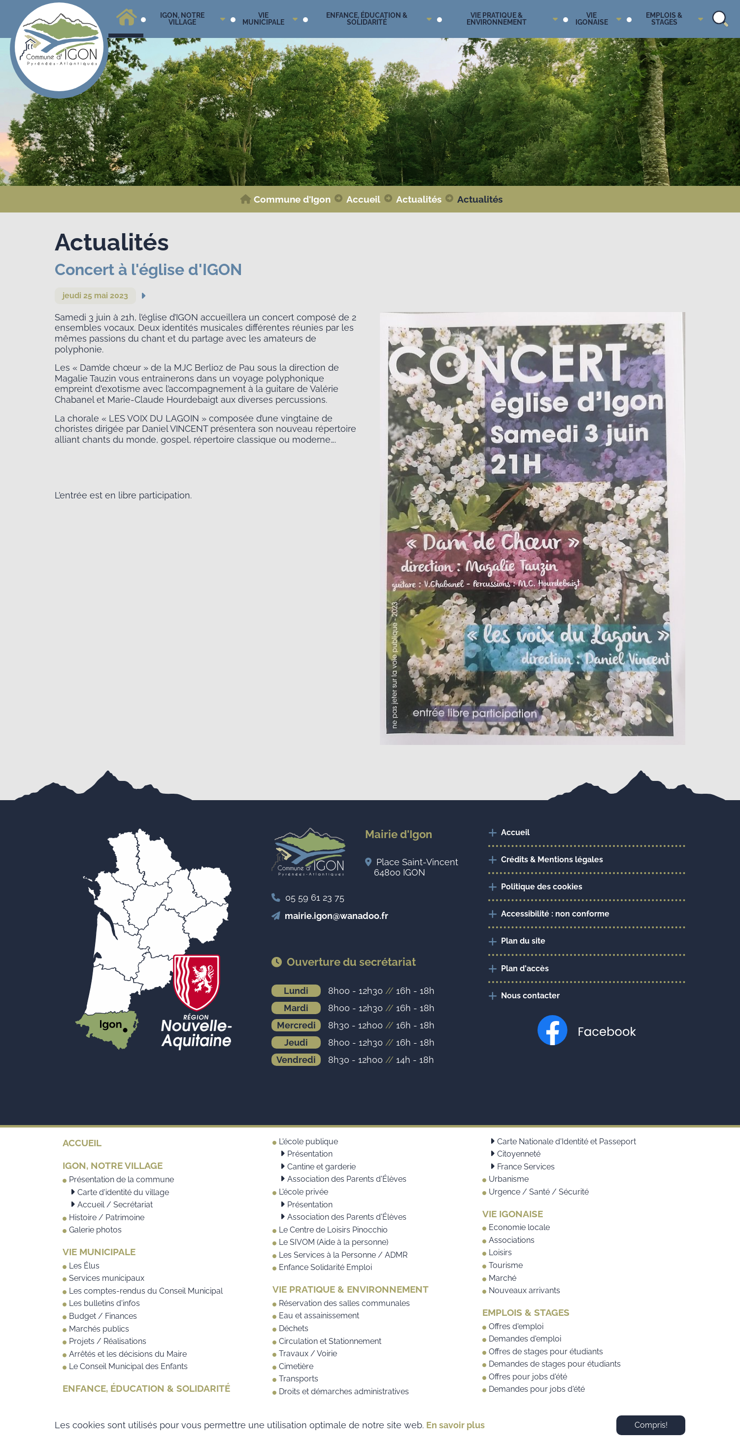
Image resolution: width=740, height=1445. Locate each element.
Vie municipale (99, 1251)
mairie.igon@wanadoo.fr (336, 916)
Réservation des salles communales (344, 1303)
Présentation (310, 1154)
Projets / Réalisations (107, 1341)
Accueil (515, 832)
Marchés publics (99, 1329)
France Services (526, 1166)
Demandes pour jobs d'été (537, 1389)
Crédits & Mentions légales (552, 859)
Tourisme (506, 1265)
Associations (512, 1240)
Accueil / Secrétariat (115, 1204)
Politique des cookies (541, 886)
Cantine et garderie (321, 1166)
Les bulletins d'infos (104, 1303)
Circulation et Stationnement (330, 1341)
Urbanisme (509, 1179)
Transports (298, 1378)
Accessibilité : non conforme (555, 913)
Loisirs (500, 1252)
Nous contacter (530, 995)
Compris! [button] (651, 1425)
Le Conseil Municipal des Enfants (128, 1366)
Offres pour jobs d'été (528, 1376)
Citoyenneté (518, 1154)
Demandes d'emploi (525, 1338)
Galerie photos (95, 1229)
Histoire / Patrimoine (106, 1217)
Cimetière (296, 1366)
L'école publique (308, 1141)
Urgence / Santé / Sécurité (539, 1192)
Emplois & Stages (526, 1312)
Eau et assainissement (319, 1315)
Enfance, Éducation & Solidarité (146, 1388)
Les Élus (84, 1265)
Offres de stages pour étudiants (546, 1351)
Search (720, 19)
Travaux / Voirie (308, 1353)
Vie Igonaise (512, 1213)
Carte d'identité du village (123, 1192)
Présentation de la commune (121, 1179)
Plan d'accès (525, 968)
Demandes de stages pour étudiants (555, 1364)
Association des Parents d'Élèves (346, 1179)
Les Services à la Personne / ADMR (343, 1255)
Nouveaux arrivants (524, 1290)
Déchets (293, 1328)
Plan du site (523, 941)
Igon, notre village (113, 1165)
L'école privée (303, 1192)
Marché (502, 1278)
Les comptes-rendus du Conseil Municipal (146, 1291)
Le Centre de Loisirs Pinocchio (333, 1229)
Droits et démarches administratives (344, 1391)
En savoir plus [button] (455, 1425)
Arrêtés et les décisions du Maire (128, 1354)
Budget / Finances (103, 1316)
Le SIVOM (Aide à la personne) (333, 1242)
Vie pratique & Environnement (350, 1289)
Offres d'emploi (516, 1326)
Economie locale (519, 1227)
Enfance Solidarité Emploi (325, 1267)
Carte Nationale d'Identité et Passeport (566, 1141)
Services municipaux (106, 1278)
